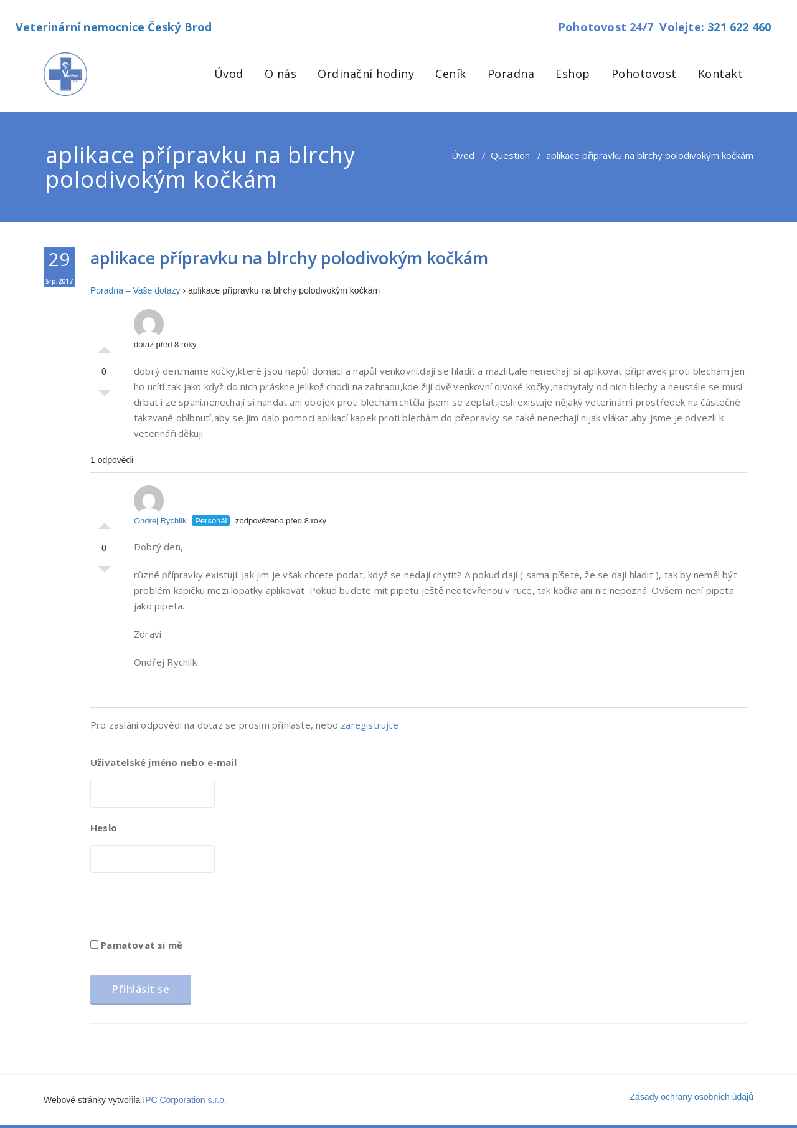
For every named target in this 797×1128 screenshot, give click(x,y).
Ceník (450, 73)
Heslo (103, 827)
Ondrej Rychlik (160, 505)
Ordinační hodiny (366, 73)
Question (510, 155)
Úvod (228, 73)
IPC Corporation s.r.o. (185, 1100)
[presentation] (185, 910)
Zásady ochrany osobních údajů (691, 1097)
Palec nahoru (104, 346)
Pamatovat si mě (136, 945)
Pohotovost (644, 73)
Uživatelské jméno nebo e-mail (163, 762)
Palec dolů (104, 396)
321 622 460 (739, 26)
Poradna (511, 73)
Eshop (572, 73)
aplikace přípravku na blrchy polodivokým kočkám (289, 257)
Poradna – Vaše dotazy (135, 290)
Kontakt (720, 73)
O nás (281, 73)
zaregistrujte (369, 725)
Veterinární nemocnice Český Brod (114, 26)
